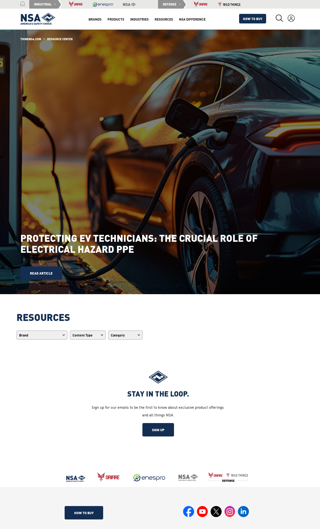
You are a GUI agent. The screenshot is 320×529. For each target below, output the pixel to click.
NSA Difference (192, 19)
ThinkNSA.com (30, 39)
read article (41, 273)
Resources (163, 19)
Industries (139, 19)
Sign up (158, 430)
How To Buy (253, 19)
